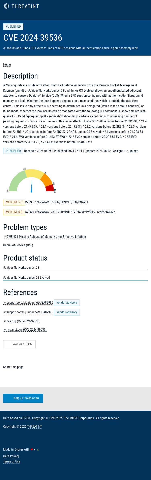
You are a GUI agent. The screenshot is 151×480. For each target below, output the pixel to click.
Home (7, 64)
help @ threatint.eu (22, 398)
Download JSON (19, 344)
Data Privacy (11, 456)
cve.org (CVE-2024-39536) (23, 321)
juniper (133, 151)
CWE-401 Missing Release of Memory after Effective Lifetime (46, 237)
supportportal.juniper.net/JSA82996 (30, 302)
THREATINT (34, 426)
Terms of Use (11, 461)
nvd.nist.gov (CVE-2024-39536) (27, 329)
